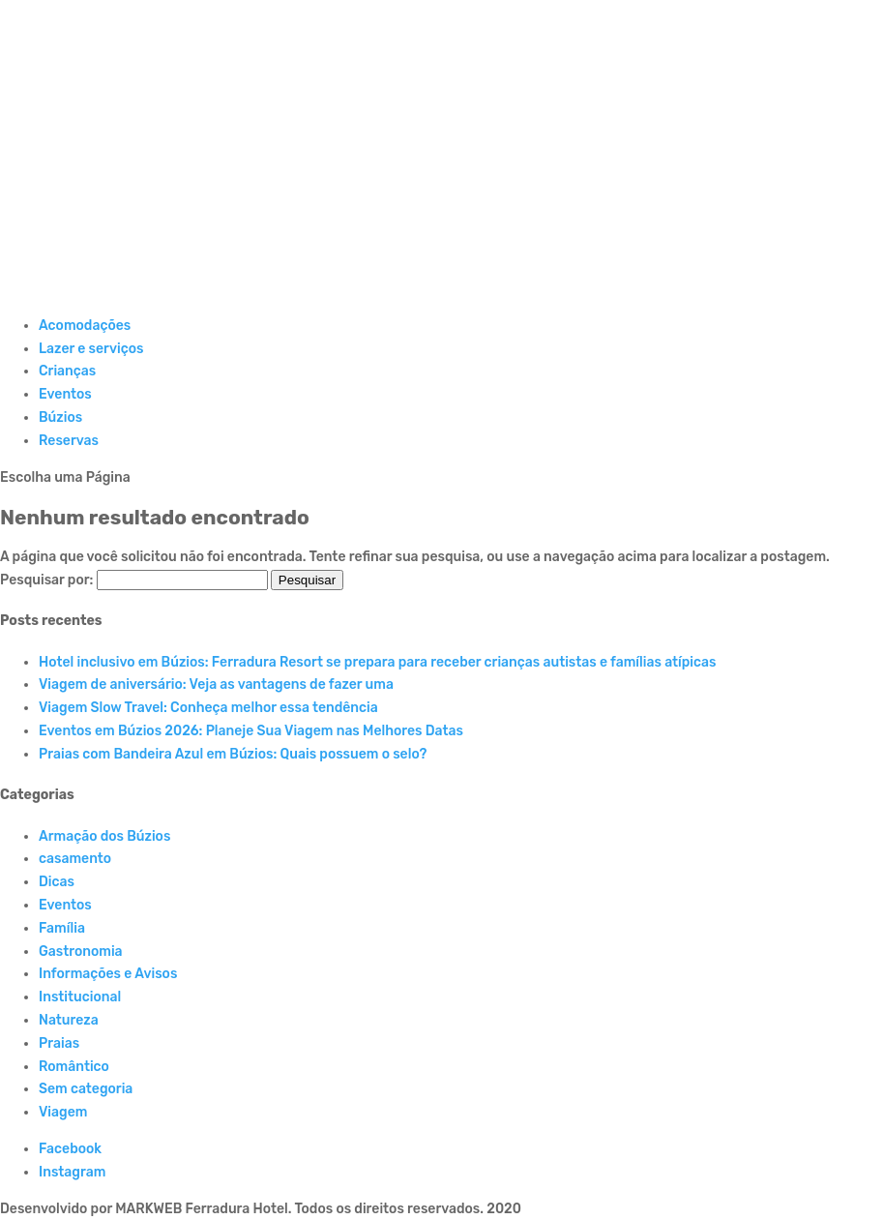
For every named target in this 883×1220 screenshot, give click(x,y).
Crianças (67, 371)
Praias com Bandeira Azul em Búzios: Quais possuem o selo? (233, 754)
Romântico (74, 1066)
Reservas (69, 440)
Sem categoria (85, 1089)
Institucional (80, 997)
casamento (75, 858)
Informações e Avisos (108, 974)
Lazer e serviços (91, 349)
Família (62, 928)
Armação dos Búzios (104, 836)
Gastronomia (81, 951)
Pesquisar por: (46, 580)
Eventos (65, 394)
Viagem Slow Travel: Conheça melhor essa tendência (208, 707)
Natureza (69, 1020)
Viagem (63, 1112)
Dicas (56, 882)
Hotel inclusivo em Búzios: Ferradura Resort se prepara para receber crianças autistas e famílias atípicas (378, 662)
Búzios (60, 417)
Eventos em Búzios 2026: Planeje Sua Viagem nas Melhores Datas (251, 731)
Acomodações (85, 325)
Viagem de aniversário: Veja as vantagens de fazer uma (216, 684)
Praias (59, 1043)
